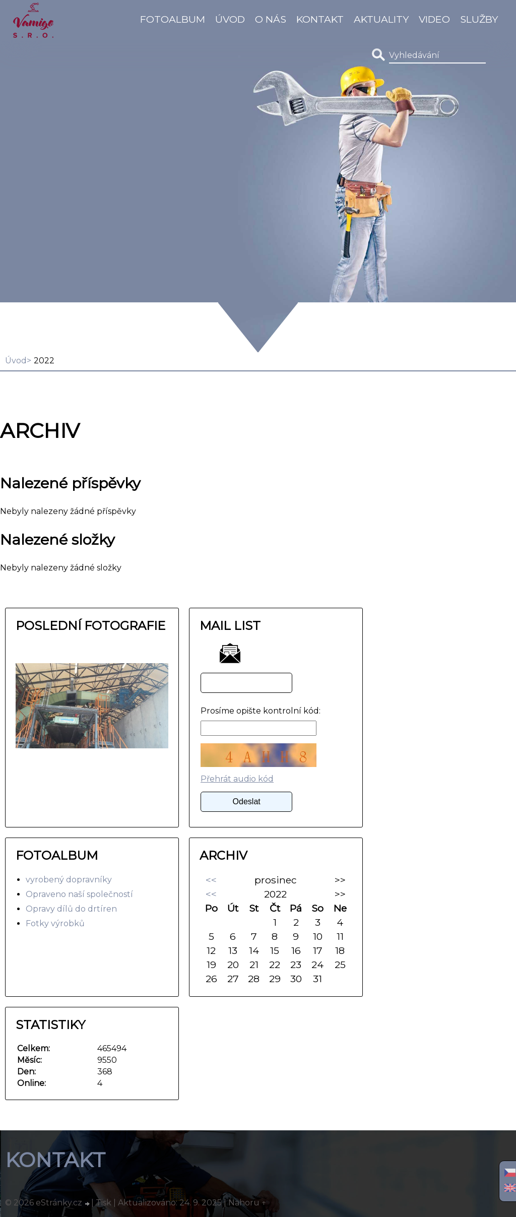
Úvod (230, 19)
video (434, 19)
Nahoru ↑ (247, 1202)
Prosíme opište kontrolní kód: (260, 711)
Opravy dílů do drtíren (71, 909)
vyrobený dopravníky (69, 879)
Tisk (103, 1202)
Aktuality (381, 19)
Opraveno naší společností (79, 894)
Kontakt (320, 19)
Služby (479, 19)
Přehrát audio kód (237, 779)
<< (211, 880)
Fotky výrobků (55, 923)
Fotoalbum (172, 19)
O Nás (270, 19)
